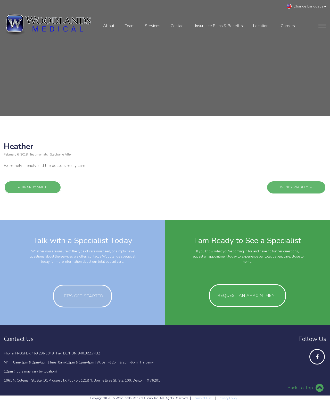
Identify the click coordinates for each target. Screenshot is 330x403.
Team (130, 26)
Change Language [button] (306, 6)
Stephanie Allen (61, 154)
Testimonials (39, 154)
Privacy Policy (228, 398)
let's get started (82, 296)
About (108, 26)
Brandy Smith (33, 187)
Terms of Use (202, 398)
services (152, 26)
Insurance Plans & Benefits (219, 26)
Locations (261, 26)
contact (178, 26)
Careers (288, 26)
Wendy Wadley (296, 187)
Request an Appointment (247, 295)
